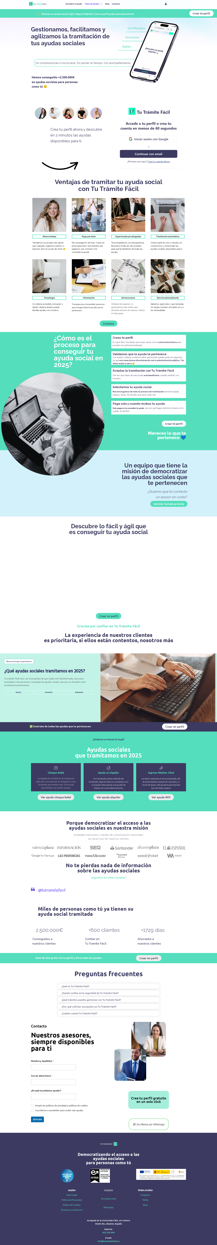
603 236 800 (108, 1232)
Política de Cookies (72, 1204)
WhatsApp (108, 1207)
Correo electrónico (42, 1075)
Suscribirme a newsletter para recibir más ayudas (59, 1110)
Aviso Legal (71, 1195)
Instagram (145, 1195)
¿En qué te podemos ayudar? (46, 1090)
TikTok (145, 1199)
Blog (145, 1204)
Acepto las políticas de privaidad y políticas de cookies (61, 1105)
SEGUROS (49, 692)
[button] (93, 4)
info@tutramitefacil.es (109, 1241)
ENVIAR (37, 1119)
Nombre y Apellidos (42, 1061)
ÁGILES (18, 692)
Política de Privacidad (72, 1199)
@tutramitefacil (51, 890)
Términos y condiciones (72, 1209)
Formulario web (108, 1198)
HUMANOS (79, 692)
